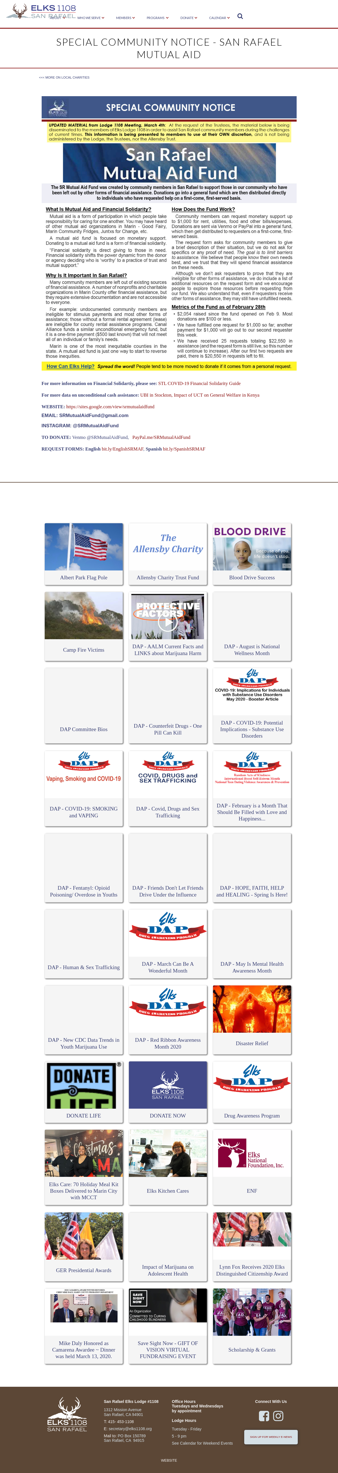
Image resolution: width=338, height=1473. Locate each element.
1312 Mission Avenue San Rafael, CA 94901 (123, 1412)
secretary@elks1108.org (130, 1428)
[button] (89, 18)
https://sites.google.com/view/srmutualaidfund (110, 406)
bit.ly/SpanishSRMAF (183, 449)
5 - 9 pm (179, 1436)
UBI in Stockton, (156, 395)
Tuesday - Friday (187, 1429)
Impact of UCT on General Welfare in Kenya (216, 395)
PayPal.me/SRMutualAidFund (160, 437)
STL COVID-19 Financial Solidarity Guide (199, 383)
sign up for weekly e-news (271, 1436)
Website (169, 1461)
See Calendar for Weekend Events (202, 1443)
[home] (41, 12)
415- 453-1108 (121, 1421)
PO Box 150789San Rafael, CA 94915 (125, 1438)
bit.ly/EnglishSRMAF (122, 449)
